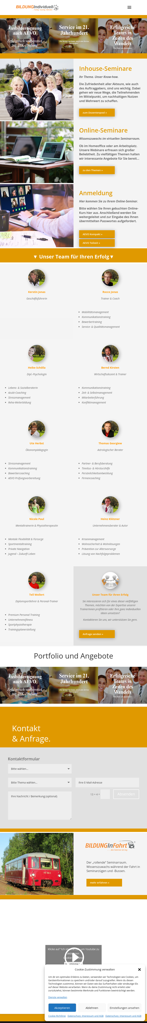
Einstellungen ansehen (124, 1008)
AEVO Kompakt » (92, 234)
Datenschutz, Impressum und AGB (86, 1016)
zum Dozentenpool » (95, 112)
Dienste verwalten (57, 997)
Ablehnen (92, 1008)
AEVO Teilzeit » (91, 243)
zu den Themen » (93, 170)
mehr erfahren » (99, 882)
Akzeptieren (62, 1008)
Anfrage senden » (93, 634)
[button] (139, 969)
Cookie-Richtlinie (57, 1016)
